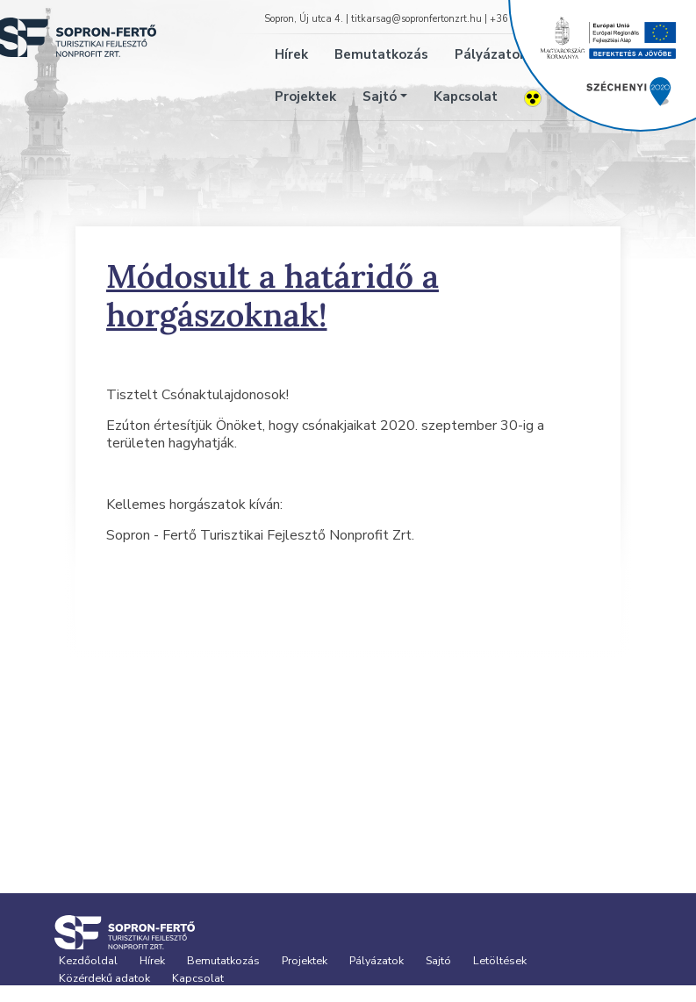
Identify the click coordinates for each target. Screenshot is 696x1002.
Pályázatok (376, 960)
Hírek (291, 54)
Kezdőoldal (88, 960)
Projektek (305, 96)
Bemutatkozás (381, 54)
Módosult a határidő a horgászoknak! (272, 295)
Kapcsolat (466, 96)
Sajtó (379, 96)
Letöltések (500, 960)
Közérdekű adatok (104, 977)
